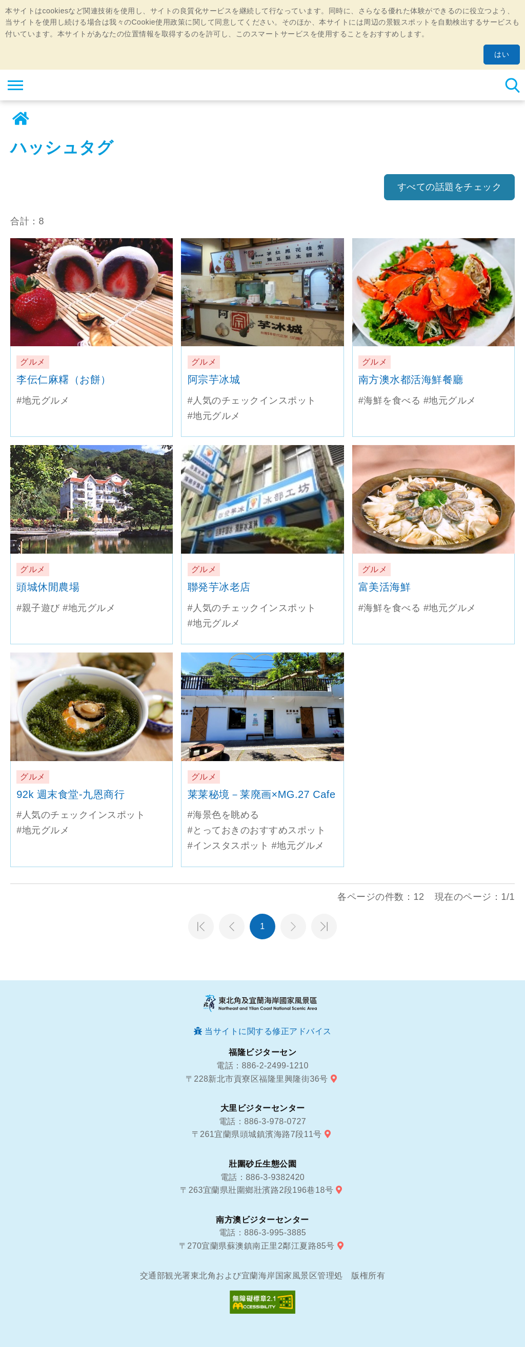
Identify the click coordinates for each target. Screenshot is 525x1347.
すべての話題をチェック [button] (449, 187)
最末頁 (324, 926)
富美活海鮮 (384, 587)
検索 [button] (512, 85)
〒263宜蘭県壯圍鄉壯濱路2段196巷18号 (256, 1190)
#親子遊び (38, 608)
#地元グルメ (42, 400)
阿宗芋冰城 (214, 379)
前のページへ (232, 926)
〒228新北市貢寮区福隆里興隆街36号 (257, 1079)
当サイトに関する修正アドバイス (268, 1031)
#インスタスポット (228, 845)
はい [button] (501, 54)
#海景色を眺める (223, 815)
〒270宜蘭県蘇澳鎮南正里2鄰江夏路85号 (257, 1245)
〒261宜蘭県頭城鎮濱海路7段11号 (257, 1134)
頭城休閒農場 (47, 587)
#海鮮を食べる (389, 400)
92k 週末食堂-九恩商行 (70, 794)
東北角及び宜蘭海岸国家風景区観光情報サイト (70, 85)
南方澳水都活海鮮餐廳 (410, 379)
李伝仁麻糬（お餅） (63, 379)
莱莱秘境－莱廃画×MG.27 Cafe (262, 794)
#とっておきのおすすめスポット (257, 830)
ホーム (20, 119)
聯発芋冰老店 (219, 587)
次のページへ (293, 926)
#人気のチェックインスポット (252, 400)
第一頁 (201, 926)
